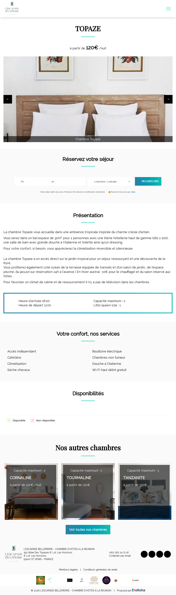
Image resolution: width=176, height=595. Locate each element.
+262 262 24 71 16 (117, 552)
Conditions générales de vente (100, 569)
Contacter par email (118, 555)
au (53, 181)
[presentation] (7, 99)
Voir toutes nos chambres (88, 529)
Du (22, 181)
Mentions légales (68, 569)
